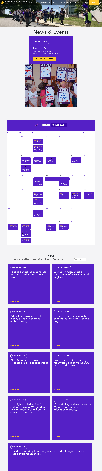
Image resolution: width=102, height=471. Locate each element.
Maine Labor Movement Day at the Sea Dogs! (88, 196)
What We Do (41, 435)
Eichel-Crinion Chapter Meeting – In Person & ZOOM (38, 149)
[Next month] (40, 125)
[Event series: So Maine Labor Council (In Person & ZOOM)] (51, 158)
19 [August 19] (34, 190)
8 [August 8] (71, 155)
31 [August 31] (9, 222)
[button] (39, 389)
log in (88, 420)
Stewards (59, 439)
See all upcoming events (46, 59)
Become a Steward (86, 439)
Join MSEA (94, 2)
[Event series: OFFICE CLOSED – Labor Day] (22, 233)
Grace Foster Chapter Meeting (37, 215)
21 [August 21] (60, 190)
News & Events (69, 2)
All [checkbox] (9, 259)
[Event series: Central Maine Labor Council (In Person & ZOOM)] (63, 180)
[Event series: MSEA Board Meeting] (72, 194)
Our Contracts (60, 435)
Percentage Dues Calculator (65, 442)
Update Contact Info (49, 421)
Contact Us (41, 439)
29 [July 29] (34, 137)
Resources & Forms (86, 442)
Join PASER (83, 437)
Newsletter (41, 452)
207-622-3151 (52, 426)
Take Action (82, 2)
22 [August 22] (72, 190)
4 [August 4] (21, 155)
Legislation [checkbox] (38, 259)
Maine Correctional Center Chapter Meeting (26, 162)
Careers (40, 442)
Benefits (58, 437)
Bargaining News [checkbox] (22, 259)
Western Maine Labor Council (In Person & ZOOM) (38, 202)
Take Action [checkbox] (58, 259)
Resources (56, 2)
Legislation (41, 448)
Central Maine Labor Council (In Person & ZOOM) (63, 183)
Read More (15, 282)
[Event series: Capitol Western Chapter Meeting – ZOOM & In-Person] (34, 180)
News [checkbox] (47, 259)
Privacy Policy (89, 465)
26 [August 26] (34, 208)
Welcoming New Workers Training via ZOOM (37, 162)
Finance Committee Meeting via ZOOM (63, 196)
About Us (34, 2)
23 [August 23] (85, 190)
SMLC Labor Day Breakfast (25, 227)
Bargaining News (43, 450)
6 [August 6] (46, 155)
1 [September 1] (21, 222)
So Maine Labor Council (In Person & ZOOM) (51, 162)
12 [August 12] (34, 175)
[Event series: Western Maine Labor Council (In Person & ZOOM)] (38, 199)
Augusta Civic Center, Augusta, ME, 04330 (47, 53)
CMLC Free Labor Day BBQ (13, 227)
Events (39, 455)
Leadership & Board (44, 437)
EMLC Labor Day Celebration (25, 241)
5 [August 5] (33, 155)
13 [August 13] (47, 175)
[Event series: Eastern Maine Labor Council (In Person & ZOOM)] (25, 166)
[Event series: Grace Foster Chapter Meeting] (34, 213)
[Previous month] (36, 125)
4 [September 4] (59, 222)
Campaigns (84, 435)
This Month (46, 124)
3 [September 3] (46, 222)
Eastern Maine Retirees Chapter (75, 161)
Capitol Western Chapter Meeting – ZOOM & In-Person (38, 183)
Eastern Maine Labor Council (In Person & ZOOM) (25, 169)
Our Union (45, 2)
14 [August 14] (60, 175)
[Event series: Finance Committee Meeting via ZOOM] (63, 193)
